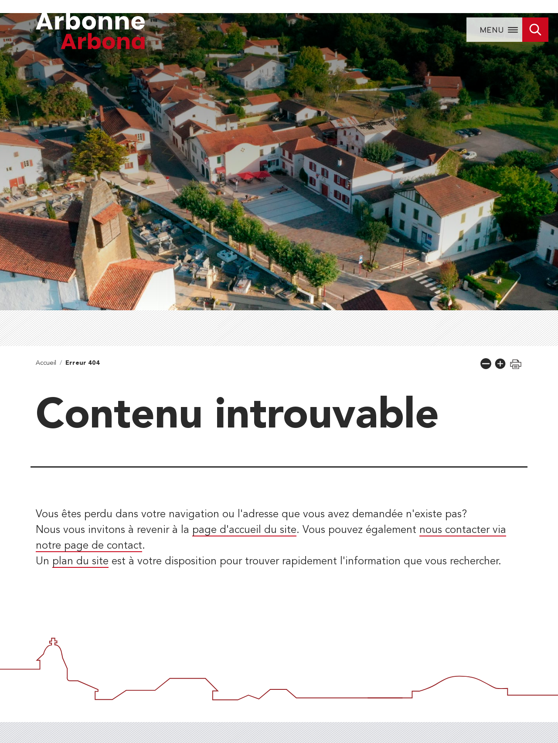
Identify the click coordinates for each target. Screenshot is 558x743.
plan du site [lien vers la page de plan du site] (80, 561)
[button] (485, 363)
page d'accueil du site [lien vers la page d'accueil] (244, 530)
